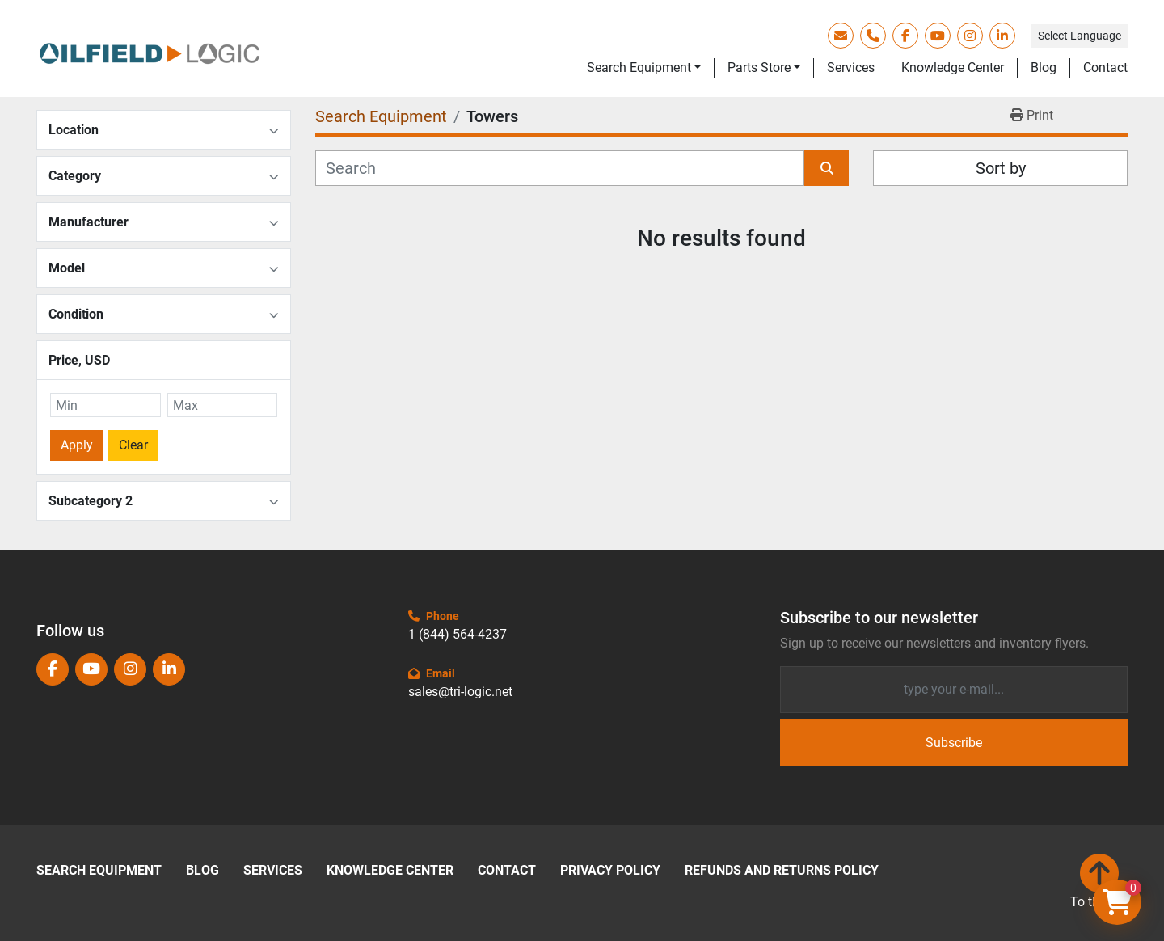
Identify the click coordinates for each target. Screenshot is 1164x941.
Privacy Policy (610, 870)
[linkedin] (1002, 36)
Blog (1043, 67)
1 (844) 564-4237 (457, 634)
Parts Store (759, 67)
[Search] (559, 168)
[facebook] (905, 36)
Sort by (1001, 168)
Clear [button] (133, 445)
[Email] (954, 689)
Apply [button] (77, 445)
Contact (1105, 67)
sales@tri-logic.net (460, 691)
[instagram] (970, 36)
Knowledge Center (952, 67)
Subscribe (954, 742)
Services (851, 67)
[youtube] (938, 36)
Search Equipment (639, 67)
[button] (644, 68)
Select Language (1079, 35)
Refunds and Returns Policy (782, 870)
